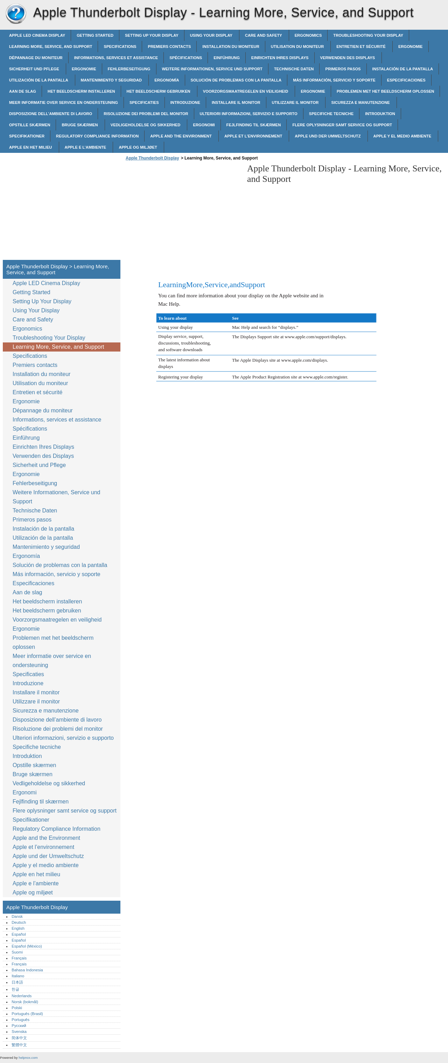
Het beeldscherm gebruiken (159, 91)
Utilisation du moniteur (298, 46)
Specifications (120, 46)
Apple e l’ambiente (86, 147)
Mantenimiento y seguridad (112, 80)
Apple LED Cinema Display (37, 35)
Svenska (19, 1031)
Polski (17, 1008)
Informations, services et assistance (116, 58)
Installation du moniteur (230, 46)
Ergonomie (410, 46)
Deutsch (19, 922)
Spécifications (185, 58)
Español (19, 934)
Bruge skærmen (80, 125)
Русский (19, 1025)
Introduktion (380, 114)
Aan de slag (22, 91)
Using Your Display (211, 35)
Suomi (17, 952)
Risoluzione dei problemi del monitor (146, 114)
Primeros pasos (342, 69)
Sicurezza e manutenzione (361, 102)
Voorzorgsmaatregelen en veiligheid (246, 91)
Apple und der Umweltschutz (328, 136)
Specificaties (144, 102)
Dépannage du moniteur (36, 58)
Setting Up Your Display (151, 35)
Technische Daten (294, 69)
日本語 (17, 982)
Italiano (18, 976)
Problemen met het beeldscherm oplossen (385, 91)
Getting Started (95, 35)
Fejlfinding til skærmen (253, 125)
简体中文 (19, 1038)
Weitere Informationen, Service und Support (212, 69)
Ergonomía (166, 80)
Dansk (17, 916)
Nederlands (21, 996)
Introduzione (185, 102)
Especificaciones (406, 80)
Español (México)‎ (27, 946)
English (18, 928)
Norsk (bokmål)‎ (25, 1002)
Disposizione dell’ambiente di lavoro (50, 114)
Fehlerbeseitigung (129, 69)
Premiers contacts (169, 46)
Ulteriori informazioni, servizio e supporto (249, 114)
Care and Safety (264, 35)
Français (19, 958)
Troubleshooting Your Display (368, 35)
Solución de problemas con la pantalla (236, 80)
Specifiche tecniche (331, 114)
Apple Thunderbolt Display (15, 13)
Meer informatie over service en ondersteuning (63, 102)
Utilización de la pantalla (39, 80)
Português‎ (20, 1020)
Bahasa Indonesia (27, 970)
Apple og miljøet (138, 147)
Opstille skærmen (29, 125)
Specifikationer (26, 136)
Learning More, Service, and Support (50, 46)
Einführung (227, 58)
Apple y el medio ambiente (403, 136)
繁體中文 (19, 1045)
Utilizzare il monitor (296, 102)
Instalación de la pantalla (402, 69)
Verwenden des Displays (348, 58)
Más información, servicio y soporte (334, 80)
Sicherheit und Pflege (34, 69)
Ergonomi (204, 125)
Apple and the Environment (181, 136)
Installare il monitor (236, 102)
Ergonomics (308, 35)
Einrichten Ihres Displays (280, 58)
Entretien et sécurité (361, 46)
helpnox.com (28, 1058)
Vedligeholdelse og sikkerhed (146, 125)
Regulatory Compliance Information (97, 136)
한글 (15, 989)
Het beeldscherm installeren (81, 91)
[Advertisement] (182, 212)
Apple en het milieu (31, 147)
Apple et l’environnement (253, 136)
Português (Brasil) (27, 1014)
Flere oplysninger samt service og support (342, 125)
